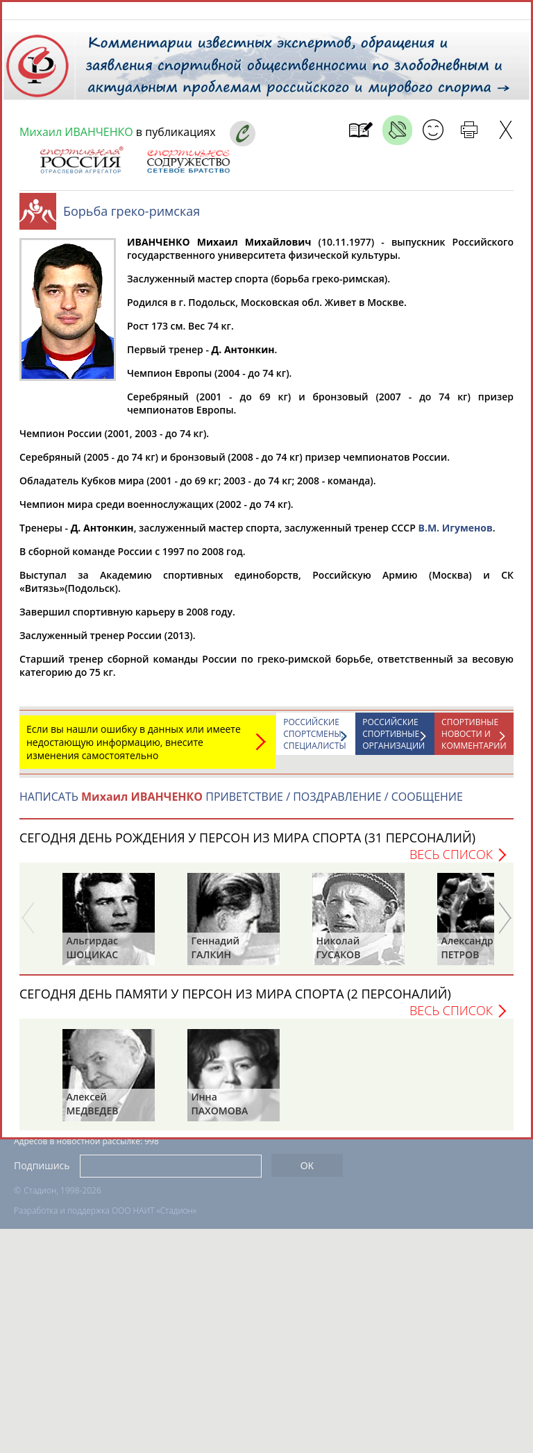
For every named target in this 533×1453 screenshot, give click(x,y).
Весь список (451, 861)
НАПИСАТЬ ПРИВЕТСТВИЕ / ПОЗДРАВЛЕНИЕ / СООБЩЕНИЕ (241, 803)
